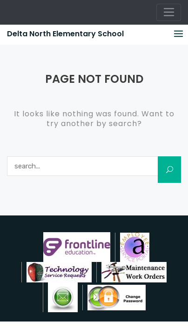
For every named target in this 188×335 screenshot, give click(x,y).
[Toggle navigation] (168, 12)
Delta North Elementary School (65, 33)
